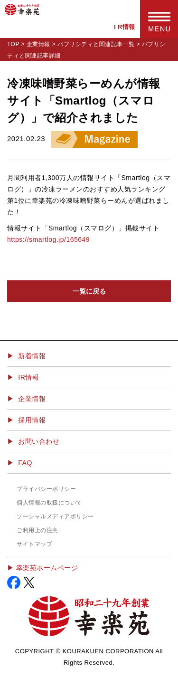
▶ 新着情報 (26, 356)
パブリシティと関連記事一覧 (96, 44)
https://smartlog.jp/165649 (48, 239)
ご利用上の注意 (37, 530)
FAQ (25, 463)
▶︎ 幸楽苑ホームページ (42, 568)
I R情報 (124, 26)
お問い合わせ (38, 441)
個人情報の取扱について (49, 502)
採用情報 (32, 420)
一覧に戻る (89, 291)
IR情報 (28, 377)
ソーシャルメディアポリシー (55, 516)
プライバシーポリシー (46, 489)
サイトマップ (34, 544)
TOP (13, 44)
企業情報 (38, 44)
